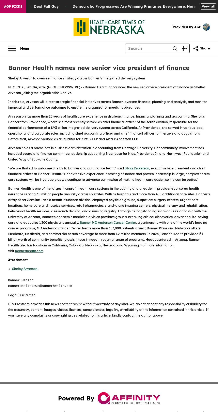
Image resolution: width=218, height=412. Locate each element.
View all (208, 6)
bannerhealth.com (29, 251)
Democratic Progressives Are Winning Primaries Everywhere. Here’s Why (144, 6)
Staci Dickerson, (137, 168)
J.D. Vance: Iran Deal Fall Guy (34, 6)
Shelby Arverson (24, 269)
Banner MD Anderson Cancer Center (108, 222)
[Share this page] (201, 48)
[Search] (147, 48)
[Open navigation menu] (18, 48)
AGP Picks (13, 6)
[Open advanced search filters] (184, 48)
